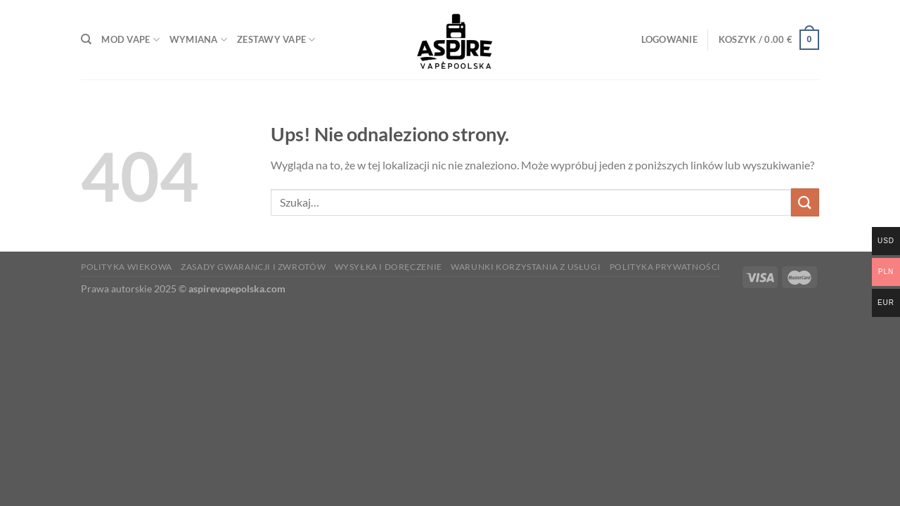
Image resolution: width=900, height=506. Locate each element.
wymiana (198, 39)
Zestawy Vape (276, 39)
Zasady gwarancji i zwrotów (253, 266)
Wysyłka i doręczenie (388, 266)
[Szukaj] (86, 39)
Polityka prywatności (665, 266)
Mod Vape (130, 39)
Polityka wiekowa (126, 266)
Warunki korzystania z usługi (525, 266)
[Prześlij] (805, 202)
